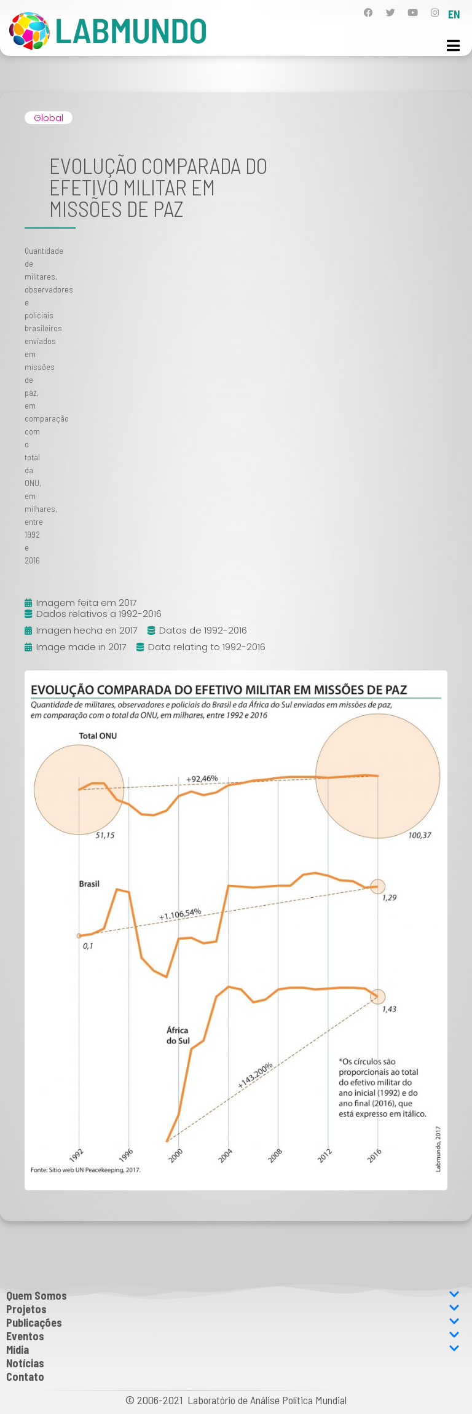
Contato (25, 1376)
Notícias (25, 1363)
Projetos (233, 1309)
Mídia (233, 1349)
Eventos (233, 1336)
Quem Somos (233, 1295)
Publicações (233, 1322)
